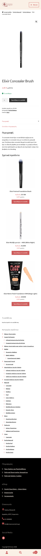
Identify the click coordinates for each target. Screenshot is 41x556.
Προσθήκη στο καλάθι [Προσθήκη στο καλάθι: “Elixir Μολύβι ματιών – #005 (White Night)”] (20, 253)
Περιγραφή (5, 121)
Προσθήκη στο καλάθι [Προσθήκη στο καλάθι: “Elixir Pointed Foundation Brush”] (20, 202)
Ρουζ (7, 395)
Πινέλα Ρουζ (9, 443)
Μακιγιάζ (6, 382)
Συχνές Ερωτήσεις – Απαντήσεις (15, 489)
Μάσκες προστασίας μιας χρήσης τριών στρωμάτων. (19, 346)
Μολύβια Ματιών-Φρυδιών (13, 407)
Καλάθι (32, 551)
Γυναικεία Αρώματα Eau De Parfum (15, 343)
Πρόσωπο (7, 425)
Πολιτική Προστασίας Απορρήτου (16, 472)
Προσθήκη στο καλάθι (18, 100)
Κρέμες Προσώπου (11, 428)
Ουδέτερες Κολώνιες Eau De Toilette (16, 376)
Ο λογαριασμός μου (7, 552)
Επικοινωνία (8, 493)
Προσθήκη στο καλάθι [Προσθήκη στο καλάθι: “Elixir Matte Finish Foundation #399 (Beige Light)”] (20, 304)
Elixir (8, 112)
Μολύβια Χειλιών (10, 413)
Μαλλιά (6, 349)
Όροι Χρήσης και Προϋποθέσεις (15, 469)
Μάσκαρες (9, 404)
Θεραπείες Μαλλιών (11, 352)
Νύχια (5, 416)
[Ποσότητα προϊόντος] (5, 100)
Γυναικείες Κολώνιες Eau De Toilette (16, 373)
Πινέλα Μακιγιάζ (17, 12)
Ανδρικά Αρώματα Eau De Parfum (15, 340)
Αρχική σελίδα (8, 12)
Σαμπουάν (9, 437)
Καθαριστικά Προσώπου (12, 431)
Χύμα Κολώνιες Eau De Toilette (12, 367)
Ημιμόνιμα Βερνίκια (11, 419)
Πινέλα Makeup (27, 12)
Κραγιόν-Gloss (10, 410)
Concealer (8, 385)
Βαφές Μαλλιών (10, 355)
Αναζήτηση (20, 552)
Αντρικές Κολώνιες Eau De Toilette (13, 379)
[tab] (20, 121)
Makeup (8, 388)
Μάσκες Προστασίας (10, 334)
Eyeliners (8, 401)
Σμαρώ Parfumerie (9, 337)
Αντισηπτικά (9, 364)
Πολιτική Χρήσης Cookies (13, 476)
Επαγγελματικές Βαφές (14, 358)
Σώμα (5, 434)
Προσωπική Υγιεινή (9, 361)
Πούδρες (8, 392)
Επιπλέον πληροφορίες (9, 126)
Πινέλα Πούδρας (10, 446)
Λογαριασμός (9, 496)
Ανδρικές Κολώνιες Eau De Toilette (15, 370)
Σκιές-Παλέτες (10, 398)
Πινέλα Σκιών (9, 452)
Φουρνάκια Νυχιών (11, 422)
